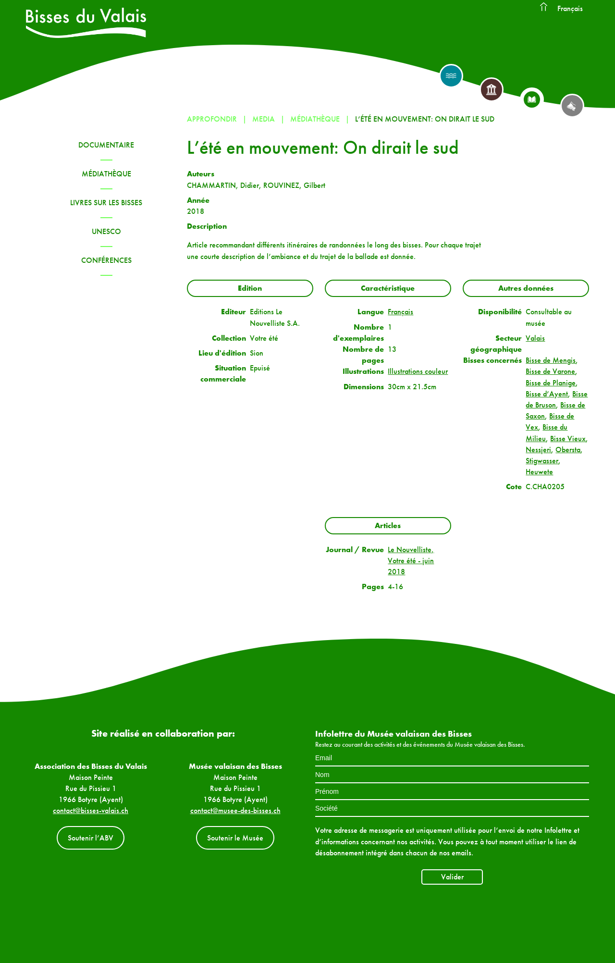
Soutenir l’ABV (90, 838)
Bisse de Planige (551, 383)
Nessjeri (538, 449)
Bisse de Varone (550, 371)
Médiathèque (106, 174)
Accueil (543, 7)
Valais (535, 338)
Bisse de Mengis (551, 360)
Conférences (106, 260)
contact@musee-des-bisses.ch (235, 810)
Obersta (567, 449)
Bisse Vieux (568, 438)
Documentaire (106, 145)
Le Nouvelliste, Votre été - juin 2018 (411, 560)
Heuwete (539, 472)
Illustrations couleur (418, 371)
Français (570, 8)
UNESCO (106, 231)
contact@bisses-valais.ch (90, 810)
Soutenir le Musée (235, 838)
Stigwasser (542, 461)
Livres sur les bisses (106, 203)
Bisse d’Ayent (547, 394)
